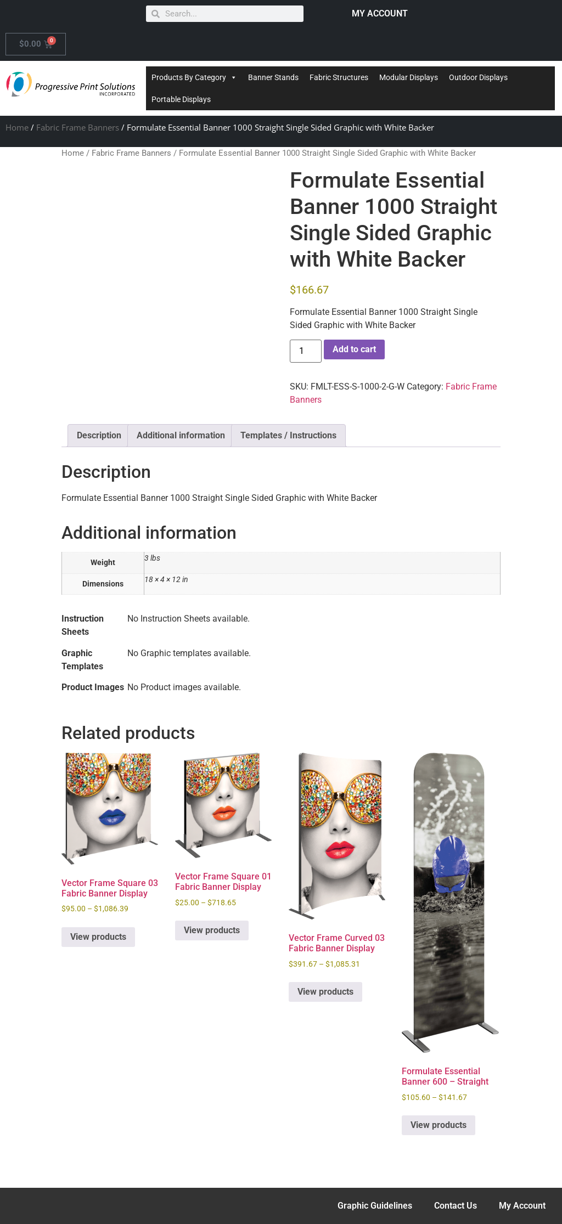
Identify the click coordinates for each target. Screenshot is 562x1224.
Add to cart (354, 349)
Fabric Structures (339, 77)
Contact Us (455, 1205)
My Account (522, 1205)
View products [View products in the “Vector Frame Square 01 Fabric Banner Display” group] (212, 930)
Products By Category (194, 77)
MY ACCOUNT (380, 13)
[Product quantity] (306, 351)
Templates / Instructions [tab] (288, 435)
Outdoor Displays (478, 77)
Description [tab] (99, 435)
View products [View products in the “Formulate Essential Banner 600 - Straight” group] (439, 1125)
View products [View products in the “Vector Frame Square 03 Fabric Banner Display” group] (98, 937)
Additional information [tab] (181, 435)
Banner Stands (273, 77)
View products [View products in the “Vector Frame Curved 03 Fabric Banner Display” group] (325, 991)
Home (17, 127)
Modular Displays (408, 77)
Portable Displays (181, 99)
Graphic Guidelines (375, 1205)
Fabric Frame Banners (77, 127)
